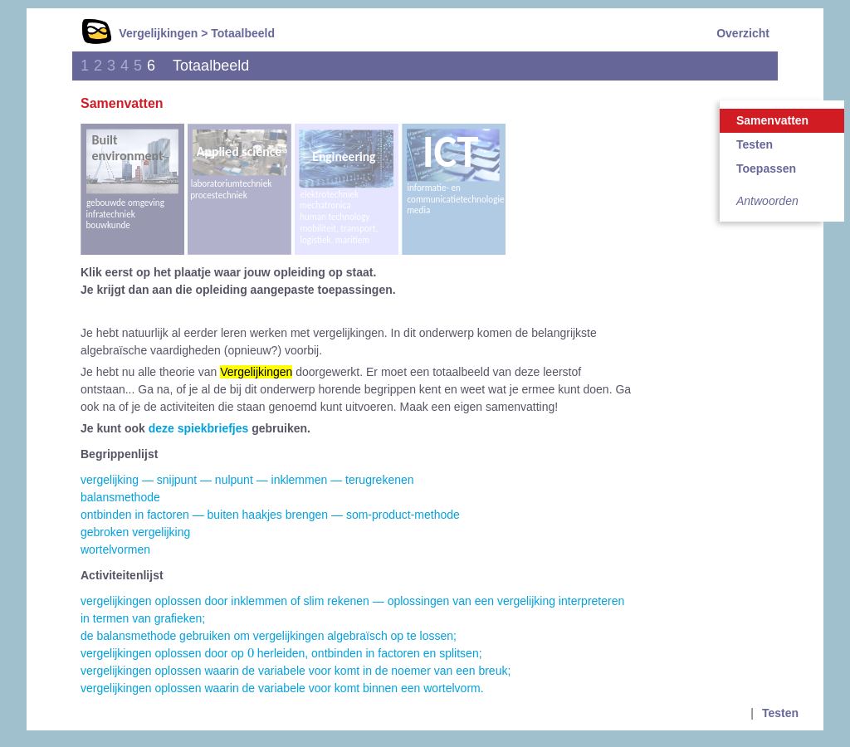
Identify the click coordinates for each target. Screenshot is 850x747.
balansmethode (120, 497)
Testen (754, 144)
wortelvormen (115, 549)
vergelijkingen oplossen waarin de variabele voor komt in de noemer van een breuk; (295, 670)
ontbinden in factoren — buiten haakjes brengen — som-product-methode (270, 514)
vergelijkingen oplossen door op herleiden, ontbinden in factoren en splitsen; (281, 653)
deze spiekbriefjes (199, 428)
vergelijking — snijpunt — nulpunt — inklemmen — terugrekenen (247, 479)
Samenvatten (772, 120)
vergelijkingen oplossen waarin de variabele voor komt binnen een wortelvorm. (282, 688)
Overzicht (742, 33)
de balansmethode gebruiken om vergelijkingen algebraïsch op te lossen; (269, 635)
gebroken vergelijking (135, 532)
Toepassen (766, 168)
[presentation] (250, 653)
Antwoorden (767, 201)
